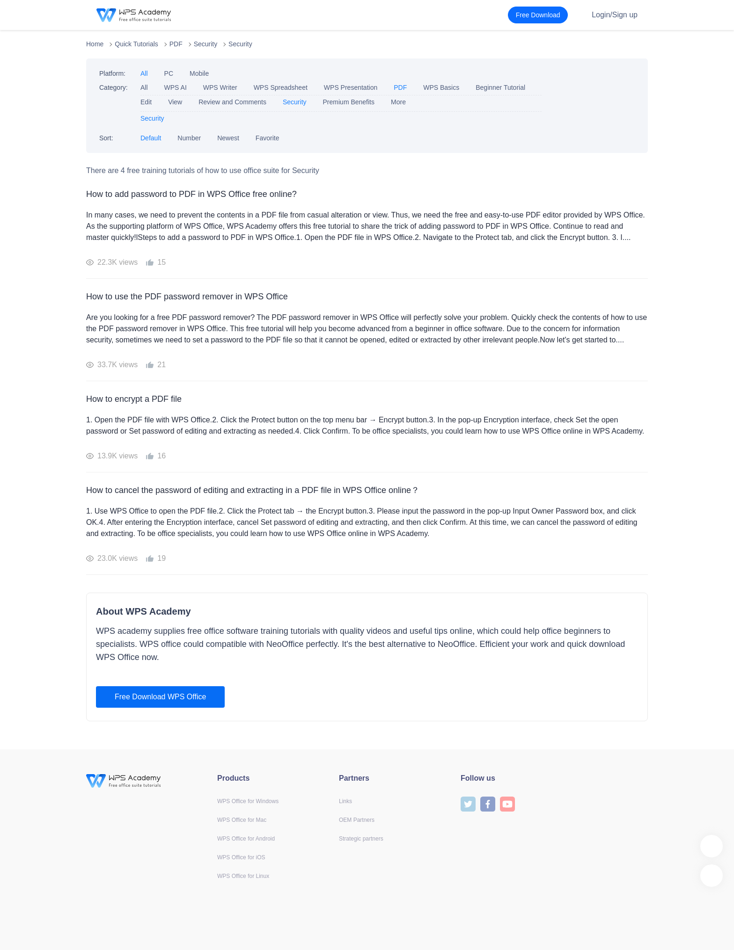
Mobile (199, 73)
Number (189, 138)
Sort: (106, 138)
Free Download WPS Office (160, 697)
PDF (176, 44)
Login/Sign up (615, 15)
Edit (146, 102)
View (175, 102)
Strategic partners (361, 838)
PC (168, 73)
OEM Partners (356, 820)
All (144, 73)
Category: (113, 87)
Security (206, 44)
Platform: (112, 73)
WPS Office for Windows (248, 801)
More (398, 102)
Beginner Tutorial (500, 87)
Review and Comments (232, 102)
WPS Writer (220, 87)
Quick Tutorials (136, 44)
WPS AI (175, 87)
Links (345, 801)
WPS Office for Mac (241, 820)
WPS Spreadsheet (281, 87)
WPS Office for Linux (243, 876)
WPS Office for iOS (241, 857)
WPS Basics (441, 87)
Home (94, 44)
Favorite (267, 138)
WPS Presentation (350, 87)
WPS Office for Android (246, 838)
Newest (228, 138)
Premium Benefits (348, 102)
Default (150, 138)
